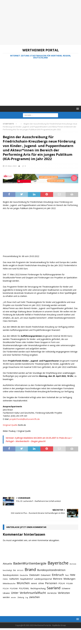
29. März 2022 (11, 166)
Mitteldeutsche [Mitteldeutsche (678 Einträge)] (9, 583)
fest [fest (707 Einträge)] (67, 575)
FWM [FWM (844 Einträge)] (72, 575)
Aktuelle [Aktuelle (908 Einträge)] (7, 563)
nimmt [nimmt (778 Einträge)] (34, 583)
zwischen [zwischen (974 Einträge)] (34, 597)
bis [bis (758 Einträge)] (14, 570)
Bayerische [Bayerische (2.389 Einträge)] (58, 563)
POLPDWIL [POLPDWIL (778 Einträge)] (24, 588)
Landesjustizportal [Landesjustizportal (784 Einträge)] (43, 578)
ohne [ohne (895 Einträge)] (41, 583)
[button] (77, 108)
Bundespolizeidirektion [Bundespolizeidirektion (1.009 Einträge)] (51, 570)
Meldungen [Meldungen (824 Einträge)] (69, 578)
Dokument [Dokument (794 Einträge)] (46, 575)
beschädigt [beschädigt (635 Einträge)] (7, 570)
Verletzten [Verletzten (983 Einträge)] (64, 593)
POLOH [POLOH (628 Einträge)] (6, 588)
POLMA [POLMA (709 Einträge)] (69, 583)
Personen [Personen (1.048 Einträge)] (51, 583)
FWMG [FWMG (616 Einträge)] (5, 579)
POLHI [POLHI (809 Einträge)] (61, 583)
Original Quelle (10, 425)
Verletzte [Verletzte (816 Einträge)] (52, 593)
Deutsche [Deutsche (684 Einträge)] (24, 575)
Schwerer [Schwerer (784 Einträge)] (66, 588)
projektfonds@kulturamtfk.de (24, 419)
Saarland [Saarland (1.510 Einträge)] (53, 588)
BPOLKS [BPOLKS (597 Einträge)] (20, 570)
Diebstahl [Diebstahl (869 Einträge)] (34, 575)
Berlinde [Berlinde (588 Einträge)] (73, 564)
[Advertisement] (39, 22)
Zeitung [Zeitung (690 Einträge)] (20, 597)
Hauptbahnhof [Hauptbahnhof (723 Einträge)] (26, 579)
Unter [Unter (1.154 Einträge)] (14, 593)
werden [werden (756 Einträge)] (6, 597)
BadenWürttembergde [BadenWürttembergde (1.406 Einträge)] (29, 563)
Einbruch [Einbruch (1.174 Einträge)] (58, 575)
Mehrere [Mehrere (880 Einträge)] (57, 578)
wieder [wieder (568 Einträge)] (13, 597)
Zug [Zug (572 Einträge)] (26, 597)
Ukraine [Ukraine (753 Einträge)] (6, 593)
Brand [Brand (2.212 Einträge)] (30, 569)
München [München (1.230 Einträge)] (23, 583)
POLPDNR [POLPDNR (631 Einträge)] (14, 588)
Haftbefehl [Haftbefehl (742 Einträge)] (14, 579)
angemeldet (17, 540)
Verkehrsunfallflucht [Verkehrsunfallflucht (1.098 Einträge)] (33, 593)
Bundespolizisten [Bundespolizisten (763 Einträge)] (11, 575)
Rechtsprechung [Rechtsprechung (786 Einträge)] (38, 588)
